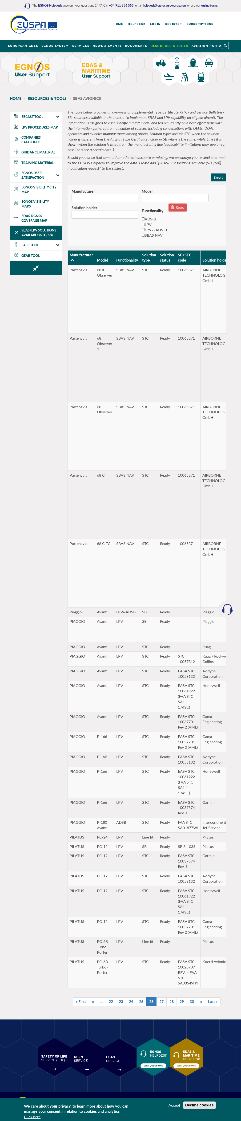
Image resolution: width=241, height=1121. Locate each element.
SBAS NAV (149, 235)
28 (170, 1001)
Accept (174, 1105)
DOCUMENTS (136, 45)
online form (209, 5)
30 (190, 1001)
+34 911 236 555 (121, 5)
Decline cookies (199, 1105)
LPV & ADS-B (152, 230)
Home (118, 24)
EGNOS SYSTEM (55, 45)
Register (173, 24)
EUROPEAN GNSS (23, 45)
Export (215, 177)
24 (130, 1001)
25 (140, 1001)
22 (109, 1001)
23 (120, 1001)
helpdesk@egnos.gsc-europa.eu (164, 5)
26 (150, 1002)
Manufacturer (80, 191)
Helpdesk (136, 24)
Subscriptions (200, 24)
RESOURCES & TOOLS (169, 46)
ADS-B (146, 219)
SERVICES (80, 45)
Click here (32, 1116)
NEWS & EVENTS (107, 45)
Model (144, 191)
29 (180, 1001)
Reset (175, 208)
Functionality (125, 260)
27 (160, 1001)
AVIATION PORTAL (208, 45)
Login (155, 24)
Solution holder (82, 208)
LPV (144, 224)
